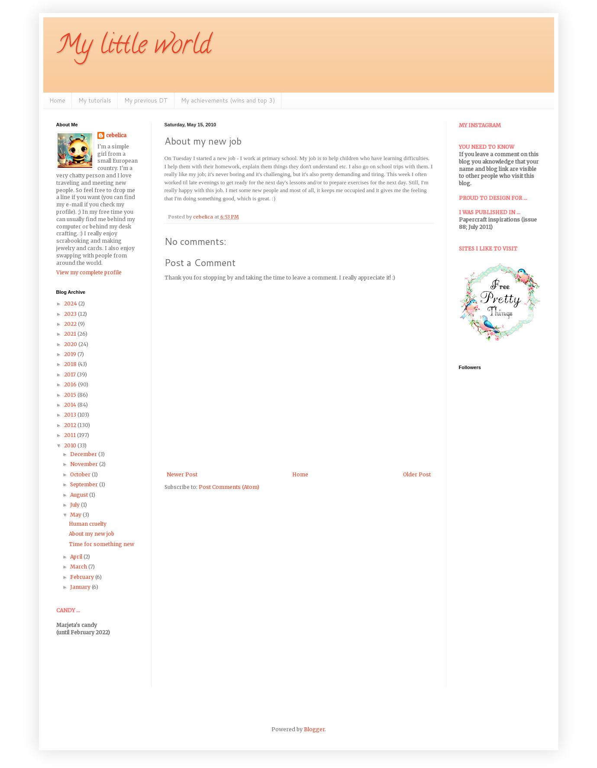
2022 (71, 324)
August (79, 495)
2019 (70, 354)
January (81, 587)
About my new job (91, 533)
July (75, 504)
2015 (70, 395)
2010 (70, 445)
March (79, 566)
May (76, 514)
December (84, 454)
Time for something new (101, 544)
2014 (70, 405)
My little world (133, 47)
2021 (70, 334)
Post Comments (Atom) (229, 487)
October (81, 474)
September (84, 484)
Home (57, 100)
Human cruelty (87, 524)
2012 (70, 425)
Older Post (417, 474)
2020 (71, 344)
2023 (71, 314)
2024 (71, 303)
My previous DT (146, 100)
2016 (71, 384)
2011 (70, 435)
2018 (71, 364)
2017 (70, 374)
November (84, 464)
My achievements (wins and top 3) (228, 100)
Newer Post (182, 474)
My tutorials (94, 100)
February (82, 577)
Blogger (314, 729)
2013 (70, 414)
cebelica (116, 135)
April (77, 556)
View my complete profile (89, 272)
